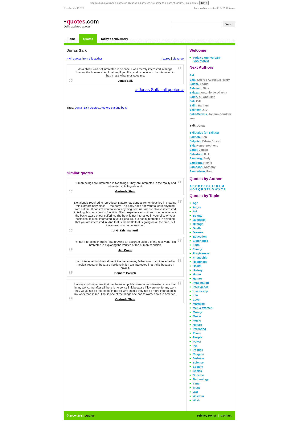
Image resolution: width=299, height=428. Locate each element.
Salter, (199, 149)
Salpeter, (205, 141)
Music (197, 320)
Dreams (198, 232)
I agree (166, 58)
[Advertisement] (125, 141)
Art (195, 211)
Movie (197, 316)
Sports (197, 370)
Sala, (210, 79)
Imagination (201, 282)
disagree (178, 58)
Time (196, 383)
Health (197, 266)
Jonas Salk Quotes (87, 107)
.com (81, 21)
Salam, (199, 83)
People (197, 337)
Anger (197, 207)
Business (199, 219)
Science (198, 362)
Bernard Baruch (125, 273)
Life (195, 295)
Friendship (200, 257)
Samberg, (200, 158)
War (195, 391)
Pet (195, 345)
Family (197, 249)
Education (200, 236)
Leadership (200, 291)
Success (198, 375)
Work (196, 400)
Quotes (88, 38)
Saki (192, 75)
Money (197, 312)
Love (196, 299)
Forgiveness (201, 253)
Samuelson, (201, 171)
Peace (197, 333)
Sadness (199, 358)
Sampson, (202, 166)
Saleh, (202, 96)
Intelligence (201, 287)
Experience (200, 240)
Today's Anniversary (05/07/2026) (206, 59)
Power (197, 341)
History (198, 270)
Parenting (199, 328)
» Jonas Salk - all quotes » (159, 89)
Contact (226, 415)
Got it (204, 3)
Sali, (195, 101)
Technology (201, 379)
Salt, (204, 145)
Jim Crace (125, 250)
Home (72, 38)
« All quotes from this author (84, 58)
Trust (196, 387)
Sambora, (201, 162)
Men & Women (202, 308)
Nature (197, 324)
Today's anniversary (114, 38)
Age (195, 203)
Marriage (199, 303)
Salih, (199, 105)
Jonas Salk (125, 80)
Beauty (197, 215)
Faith (196, 245)
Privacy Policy (207, 415)
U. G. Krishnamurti (125, 230)
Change (198, 224)
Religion (198, 354)
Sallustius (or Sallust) (204, 132)
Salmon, (198, 137)
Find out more (191, 3)
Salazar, (208, 92)
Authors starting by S (113, 107)
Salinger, (199, 109)
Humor (197, 278)
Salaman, (199, 88)
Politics (198, 349)
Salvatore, (200, 154)
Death (197, 228)
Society (198, 366)
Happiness (200, 261)
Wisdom (198, 396)
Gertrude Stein (125, 191)
